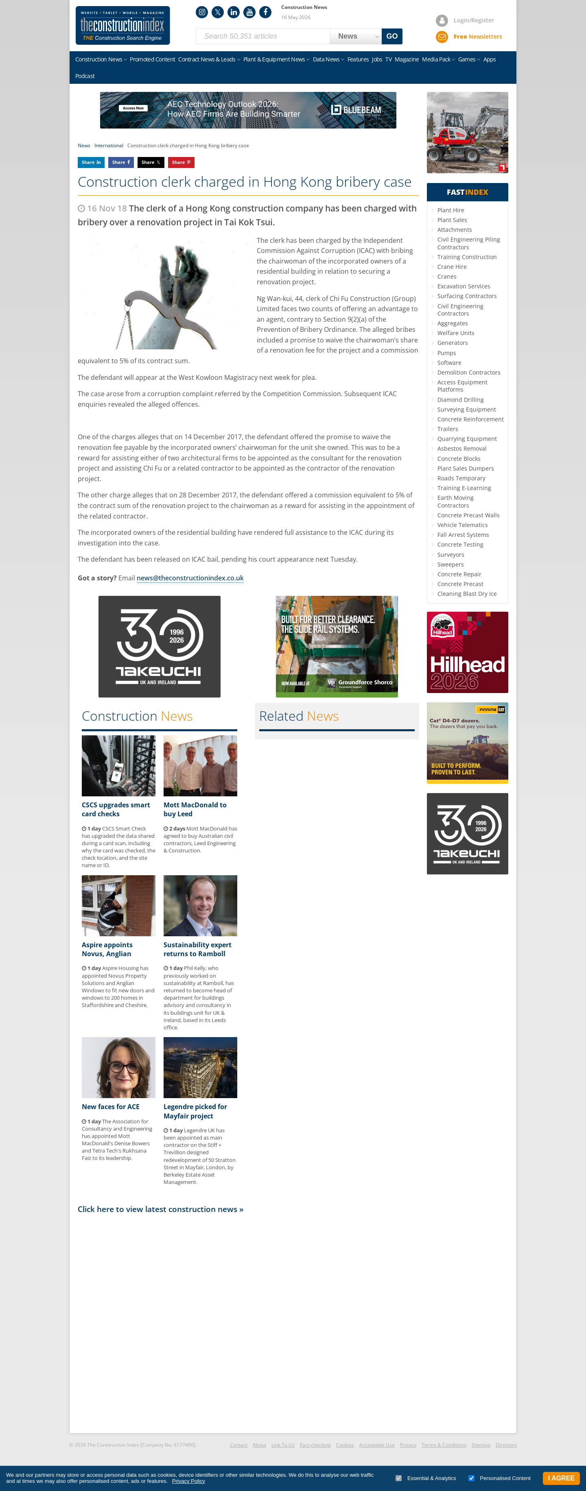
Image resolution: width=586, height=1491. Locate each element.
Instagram (202, 12)
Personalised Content (499, 1478)
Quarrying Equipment (467, 439)
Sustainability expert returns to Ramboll (198, 949)
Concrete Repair (459, 574)
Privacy (408, 1444)
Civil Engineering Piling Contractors (468, 243)
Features (358, 59)
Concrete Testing (460, 544)
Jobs (377, 59)
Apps (489, 59)
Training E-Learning (464, 488)
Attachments (454, 229)
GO (392, 36)
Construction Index (123, 25)
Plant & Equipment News (274, 59)
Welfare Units (455, 333)
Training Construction (467, 257)
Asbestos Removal (462, 448)
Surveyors (450, 554)
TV (388, 59)
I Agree (561, 1478)
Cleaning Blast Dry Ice (467, 593)
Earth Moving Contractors (455, 501)
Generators (452, 343)
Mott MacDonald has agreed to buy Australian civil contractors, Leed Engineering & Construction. (200, 839)
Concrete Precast (460, 584)
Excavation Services (463, 286)
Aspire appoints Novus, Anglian (107, 949)
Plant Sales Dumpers (465, 468)
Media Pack (436, 59)
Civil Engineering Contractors (460, 309)
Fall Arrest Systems (463, 534)
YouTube (249, 12)
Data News (326, 59)
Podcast (84, 76)
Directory (506, 1444)
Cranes (447, 276)
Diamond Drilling (460, 399)
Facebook (265, 12)
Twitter (218, 12)
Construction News (98, 59)
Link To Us (283, 1444)
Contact (238, 1444)
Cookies (345, 1444)
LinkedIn (233, 12)
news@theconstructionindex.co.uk (190, 577)
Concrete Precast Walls (468, 515)
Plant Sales (452, 220)
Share (88, 162)
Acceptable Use (377, 1444)
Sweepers (450, 564)
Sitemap (481, 1444)
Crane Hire (452, 266)
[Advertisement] (248, 1323)
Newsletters (478, 36)
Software (449, 362)
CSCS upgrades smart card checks (116, 809)
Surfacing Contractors (467, 296)
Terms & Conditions (444, 1444)
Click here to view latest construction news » (161, 1209)
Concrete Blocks (459, 458)
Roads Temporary (461, 478)
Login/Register (474, 20)
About (259, 1444)
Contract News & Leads (206, 59)
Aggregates (452, 323)
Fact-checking (315, 1444)
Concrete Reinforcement (470, 419)
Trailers (447, 429)
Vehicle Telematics (462, 525)
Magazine (407, 59)
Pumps (446, 353)
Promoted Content (152, 59)
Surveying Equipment (466, 409)
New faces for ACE (111, 1106)
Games (467, 59)
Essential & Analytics (426, 1478)
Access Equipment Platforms (462, 385)
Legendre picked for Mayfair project (195, 1111)
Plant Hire (450, 210)
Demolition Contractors (469, 372)
